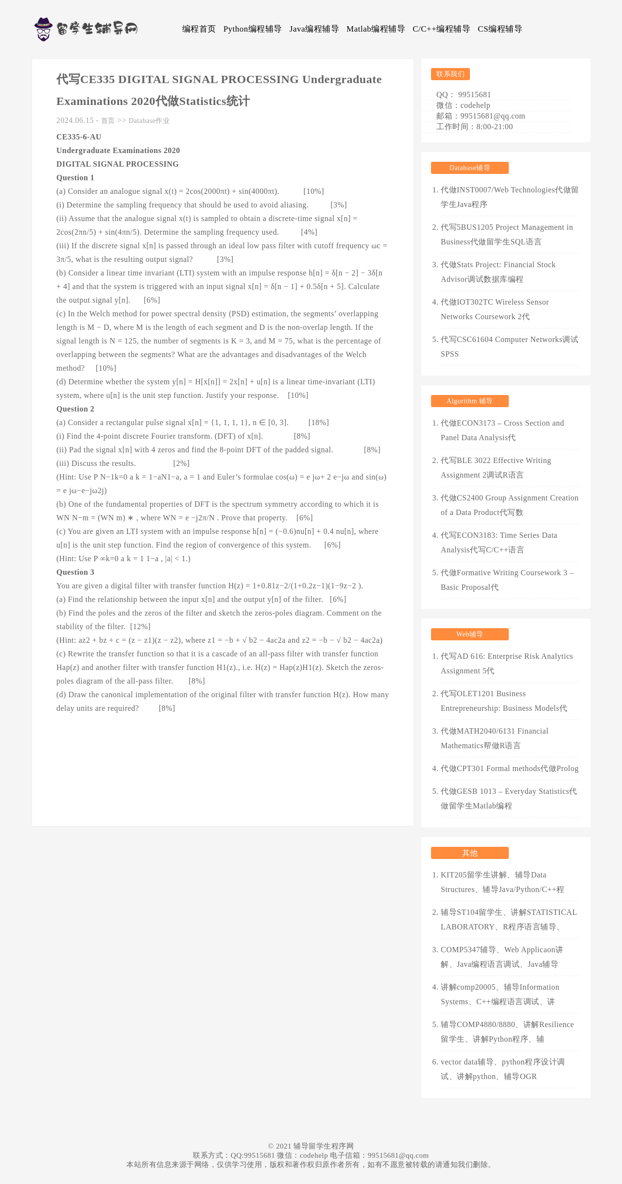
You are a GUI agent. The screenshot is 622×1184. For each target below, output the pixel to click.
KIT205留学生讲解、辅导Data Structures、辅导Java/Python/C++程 (503, 882)
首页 (108, 120)
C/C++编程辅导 (441, 29)
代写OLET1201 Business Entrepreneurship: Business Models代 (504, 700)
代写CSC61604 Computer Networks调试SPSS (509, 346)
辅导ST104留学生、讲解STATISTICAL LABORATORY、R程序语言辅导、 (509, 919)
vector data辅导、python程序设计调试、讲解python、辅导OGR (503, 1069)
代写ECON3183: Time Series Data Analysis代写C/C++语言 (499, 542)
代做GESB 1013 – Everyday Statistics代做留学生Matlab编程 (509, 798)
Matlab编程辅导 (375, 29)
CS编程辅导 (500, 29)
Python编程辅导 (253, 29)
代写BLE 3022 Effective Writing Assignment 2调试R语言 (496, 467)
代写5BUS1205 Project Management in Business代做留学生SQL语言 (507, 234)
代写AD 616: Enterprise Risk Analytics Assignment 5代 (507, 663)
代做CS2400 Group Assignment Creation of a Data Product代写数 (510, 505)
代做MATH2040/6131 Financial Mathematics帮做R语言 (495, 738)
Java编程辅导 (314, 29)
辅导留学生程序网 (324, 1146)
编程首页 (199, 29)
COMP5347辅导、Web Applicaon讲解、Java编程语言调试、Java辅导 (502, 956)
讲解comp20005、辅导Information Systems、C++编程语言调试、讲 (500, 994)
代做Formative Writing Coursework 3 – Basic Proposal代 (507, 579)
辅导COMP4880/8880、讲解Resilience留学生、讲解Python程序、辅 (507, 1031)
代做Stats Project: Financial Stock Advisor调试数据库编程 (498, 271)
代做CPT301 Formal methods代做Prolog (510, 768)
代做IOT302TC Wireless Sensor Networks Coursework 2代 (495, 309)
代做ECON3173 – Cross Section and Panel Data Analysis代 (502, 430)
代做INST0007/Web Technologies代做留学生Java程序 (510, 197)
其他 (470, 853)
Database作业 (149, 120)
